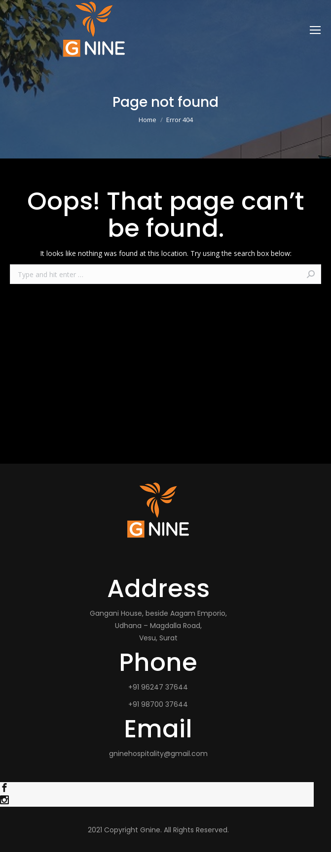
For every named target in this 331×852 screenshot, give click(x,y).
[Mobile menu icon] (315, 30)
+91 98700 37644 (158, 704)
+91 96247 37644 (158, 687)
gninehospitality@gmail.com (158, 753)
